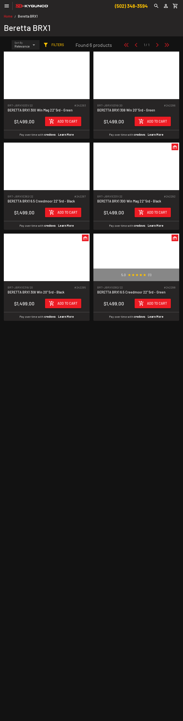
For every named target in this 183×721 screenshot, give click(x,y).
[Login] (166, 6)
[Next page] (157, 45)
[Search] (156, 6)
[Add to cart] (63, 121)
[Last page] (166, 45)
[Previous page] (136, 45)
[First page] (126, 45)
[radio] (129, 275)
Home (8, 16)
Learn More (66, 134)
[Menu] (6, 6)
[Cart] (175, 6)
